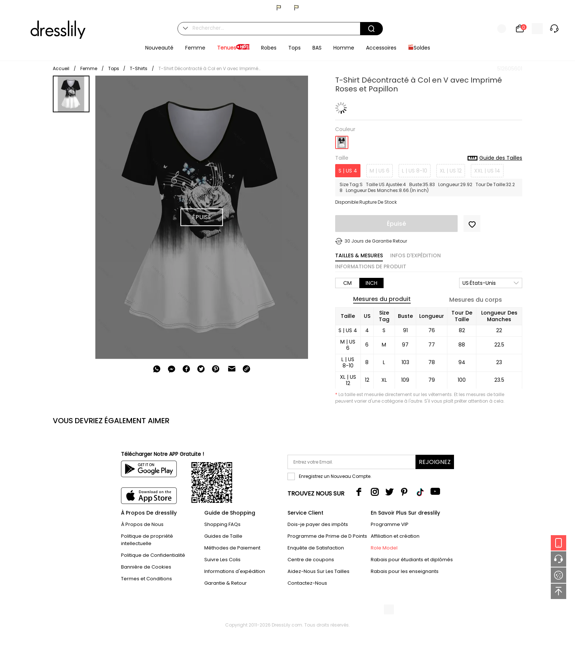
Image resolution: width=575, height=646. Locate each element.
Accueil (61, 68)
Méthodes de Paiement (232, 547)
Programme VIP (390, 524)
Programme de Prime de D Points (327, 536)
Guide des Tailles (495, 158)
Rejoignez (435, 462)
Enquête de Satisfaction (316, 547)
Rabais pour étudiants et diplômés (412, 559)
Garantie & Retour (225, 583)
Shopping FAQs (222, 524)
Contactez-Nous (307, 583)
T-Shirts (138, 68)
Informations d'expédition (234, 571)
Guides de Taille (223, 536)
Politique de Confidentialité (153, 555)
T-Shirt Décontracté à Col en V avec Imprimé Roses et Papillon (209, 68)
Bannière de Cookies (146, 566)
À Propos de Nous (142, 524)
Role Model (384, 547)
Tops (114, 68)
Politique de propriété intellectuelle (147, 540)
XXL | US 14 (487, 170)
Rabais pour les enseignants (405, 571)
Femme (88, 68)
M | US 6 (379, 170)
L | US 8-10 (414, 170)
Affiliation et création (395, 536)
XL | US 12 (451, 170)
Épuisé (396, 223)
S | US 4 (347, 170)
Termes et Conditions (146, 578)
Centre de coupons (311, 559)
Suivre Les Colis (222, 559)
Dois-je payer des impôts (318, 524)
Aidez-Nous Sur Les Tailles (318, 571)
